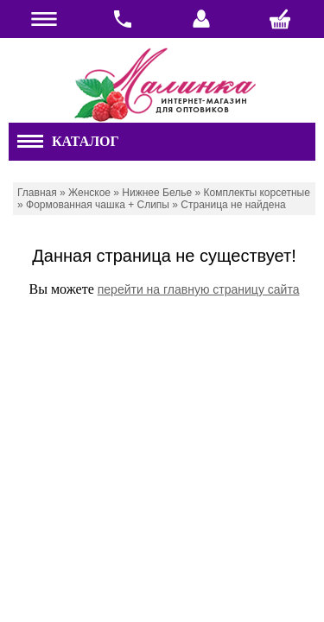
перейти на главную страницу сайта (199, 289)
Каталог (68, 141)
